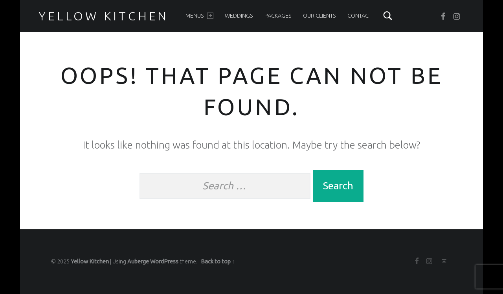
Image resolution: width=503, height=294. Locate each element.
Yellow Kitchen (104, 16)
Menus (199, 16)
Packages (278, 16)
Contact (359, 16)
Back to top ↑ (218, 261)
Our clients (319, 16)
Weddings (239, 16)
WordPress (164, 261)
